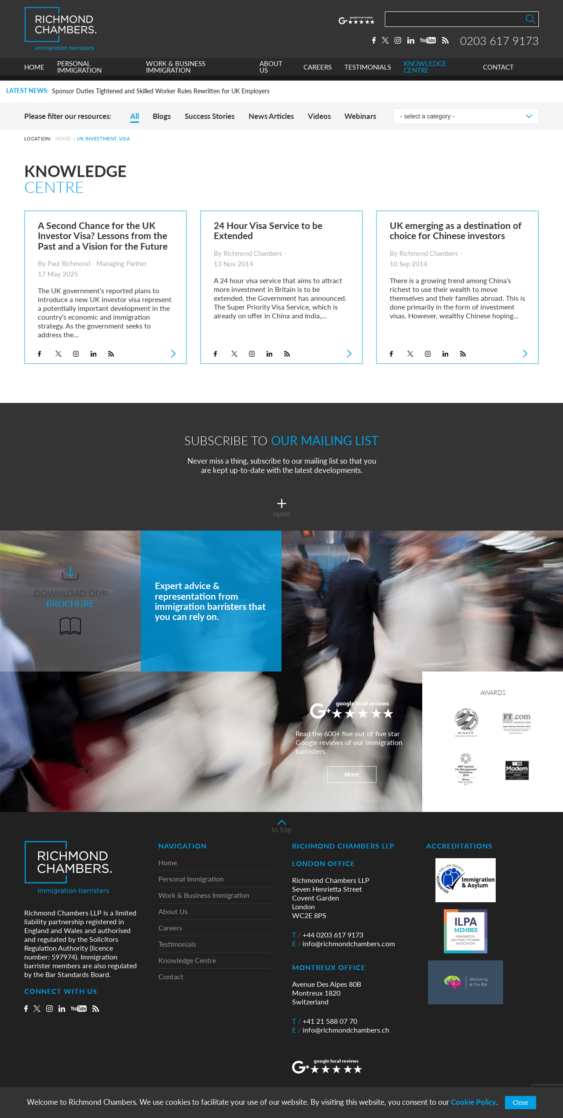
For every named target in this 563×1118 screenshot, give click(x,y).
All (134, 116)
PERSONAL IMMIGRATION (79, 72)
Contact (170, 976)
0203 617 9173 (499, 42)
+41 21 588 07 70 (324, 1021)
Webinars (360, 116)
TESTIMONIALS (367, 72)
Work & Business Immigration (203, 895)
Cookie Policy (473, 1102)
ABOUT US (271, 72)
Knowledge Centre (187, 960)
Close (521, 1102)
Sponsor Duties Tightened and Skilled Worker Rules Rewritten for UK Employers (161, 91)
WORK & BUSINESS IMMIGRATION (175, 72)
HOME (34, 72)
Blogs (162, 116)
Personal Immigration (191, 879)
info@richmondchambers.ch (340, 1030)
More (351, 774)
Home (62, 138)
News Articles (271, 116)
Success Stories (209, 116)
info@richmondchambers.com (343, 943)
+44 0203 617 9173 (327, 934)
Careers (170, 928)
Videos (319, 116)
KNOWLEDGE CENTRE (425, 72)
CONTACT (498, 72)
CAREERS (317, 72)
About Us (173, 911)
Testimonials (177, 944)
